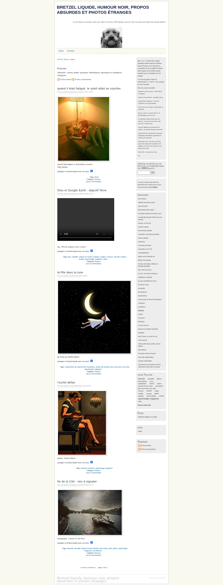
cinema (151, 383)
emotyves (141, 318)
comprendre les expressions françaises (80, 367)
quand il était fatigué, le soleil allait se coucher (89, 88)
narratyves (141, 307)
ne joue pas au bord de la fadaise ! (150, 299)
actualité (77, 548)
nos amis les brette (144, 245)
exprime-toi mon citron (145, 386)
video (105, 259)
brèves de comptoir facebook (148, 329)
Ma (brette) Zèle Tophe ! (146, 210)
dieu (69, 257)
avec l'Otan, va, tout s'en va (147, 336)
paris (110, 548)
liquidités (141, 333)
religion (103, 257)
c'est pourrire (142, 340)
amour (152, 381)
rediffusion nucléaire (145, 277)
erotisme (84, 468)
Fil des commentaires (83, 80)
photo (96, 177)
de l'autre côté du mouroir (147, 353)
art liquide (141, 288)
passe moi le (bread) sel (146, 256)
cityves (140, 314)
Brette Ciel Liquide (144, 260)
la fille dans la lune (70, 272)
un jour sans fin (143, 325)
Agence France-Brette (89, 548)
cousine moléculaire (145, 361)
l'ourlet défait (66, 382)
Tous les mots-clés (144, 405)
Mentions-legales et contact (147, 417)
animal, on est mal (144, 223)
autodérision (142, 383)
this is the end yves (144, 270)
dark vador (103, 548)
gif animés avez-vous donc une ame (115, 367)
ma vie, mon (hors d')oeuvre (147, 273)
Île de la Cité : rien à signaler (77, 481)
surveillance (97, 551)
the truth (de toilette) (145, 230)
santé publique (151, 396)
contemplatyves (143, 253)
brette (140, 431)
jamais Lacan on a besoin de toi (148, 113)
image (157, 391)
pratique (96, 257)
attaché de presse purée (145, 91)
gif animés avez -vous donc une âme (149, 141)
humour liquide (143, 238)
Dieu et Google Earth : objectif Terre (82, 190)
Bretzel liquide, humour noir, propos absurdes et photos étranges (103, 10)
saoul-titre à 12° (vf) (145, 249)
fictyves (66, 59)
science (110, 257)
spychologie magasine (93, 259)
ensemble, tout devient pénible (148, 234)
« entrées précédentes (87, 567)
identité (149, 391)
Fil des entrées (66, 80)
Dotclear (163, 578)
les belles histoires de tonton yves (149, 213)
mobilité (75, 257)
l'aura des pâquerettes (145, 357)
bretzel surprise (143, 227)
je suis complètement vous (147, 281)
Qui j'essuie (142, 199)
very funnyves (143, 206)
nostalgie (149, 393)
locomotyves (142, 292)
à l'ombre (154, 187)
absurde (70, 548)
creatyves (141, 303)
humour (141, 391)
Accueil (59, 59)
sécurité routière (120, 257)
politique (141, 396)
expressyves (142, 296)
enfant (98, 367)
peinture (91, 468)
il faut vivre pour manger (145, 107)
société (81, 259)
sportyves (141, 242)
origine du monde (85, 257)
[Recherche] (144, 172)
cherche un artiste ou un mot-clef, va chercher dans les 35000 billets (151, 165)
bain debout (142, 350)
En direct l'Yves (143, 284)
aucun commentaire (93, 182)
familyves (141, 321)
